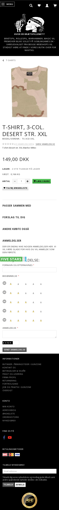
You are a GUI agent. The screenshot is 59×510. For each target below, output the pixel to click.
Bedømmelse (10, 276)
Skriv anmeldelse (45, 144)
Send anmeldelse (14, 349)
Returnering (10, 380)
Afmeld (20, 484)
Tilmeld (8, 484)
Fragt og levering (13, 374)
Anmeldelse (9, 327)
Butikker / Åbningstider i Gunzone (22, 364)
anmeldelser (24, 144)
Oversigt (8, 390)
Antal (6, 181)
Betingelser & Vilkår (14, 371)
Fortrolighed (10, 383)
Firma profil (9, 377)
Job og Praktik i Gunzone (17, 387)
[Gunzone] (29, 22)
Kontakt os (9, 367)
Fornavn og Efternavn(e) (17, 265)
